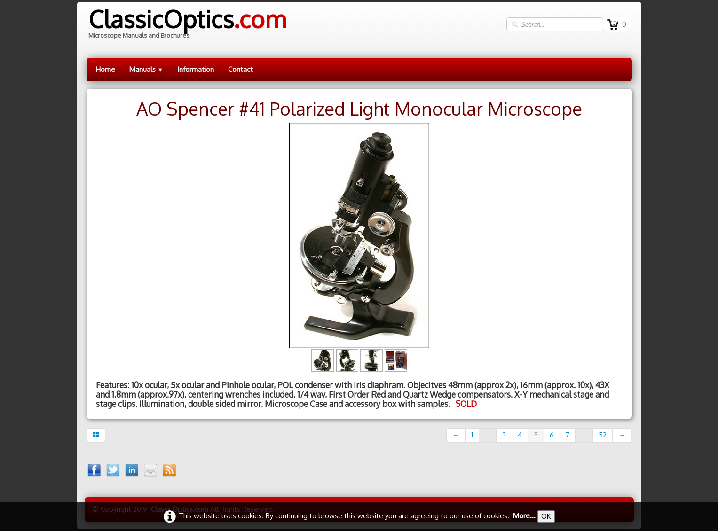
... (487, 434)
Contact (240, 69)
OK (546, 516)
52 (603, 434)
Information (195, 69)
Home (105, 69)
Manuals (146, 69)
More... (524, 515)
